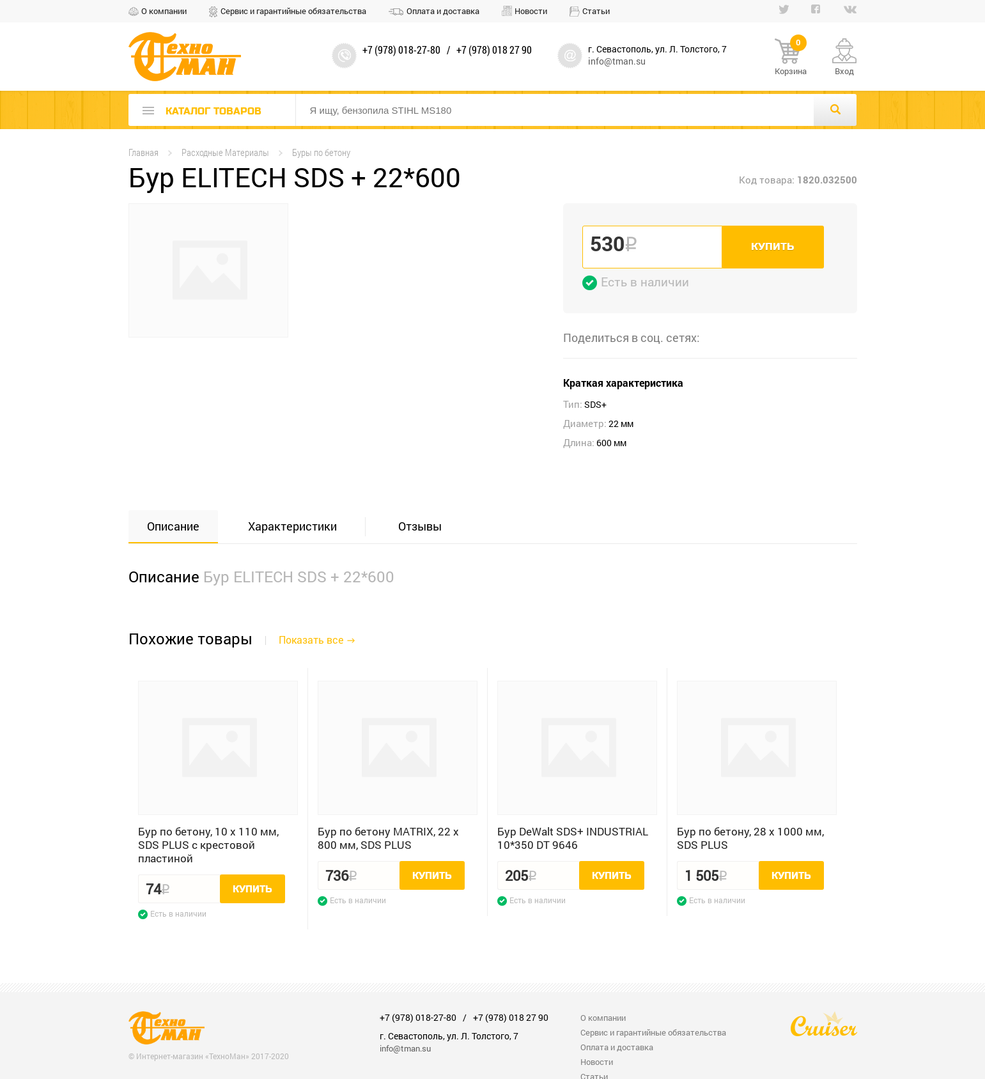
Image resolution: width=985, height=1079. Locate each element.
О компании (164, 11)
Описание (173, 526)
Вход (844, 71)
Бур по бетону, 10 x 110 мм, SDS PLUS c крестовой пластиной (208, 845)
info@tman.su (617, 61)
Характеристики (292, 526)
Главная (143, 152)
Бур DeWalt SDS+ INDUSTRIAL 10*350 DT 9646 (572, 838)
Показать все (311, 639)
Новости (531, 11)
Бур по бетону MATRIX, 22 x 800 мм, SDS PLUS (388, 838)
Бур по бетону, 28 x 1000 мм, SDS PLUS (750, 838)
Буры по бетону (321, 152)
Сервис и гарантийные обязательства (293, 11)
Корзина (791, 57)
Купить (772, 246)
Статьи (596, 11)
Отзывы (420, 526)
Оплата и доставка (443, 11)
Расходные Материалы (225, 152)
